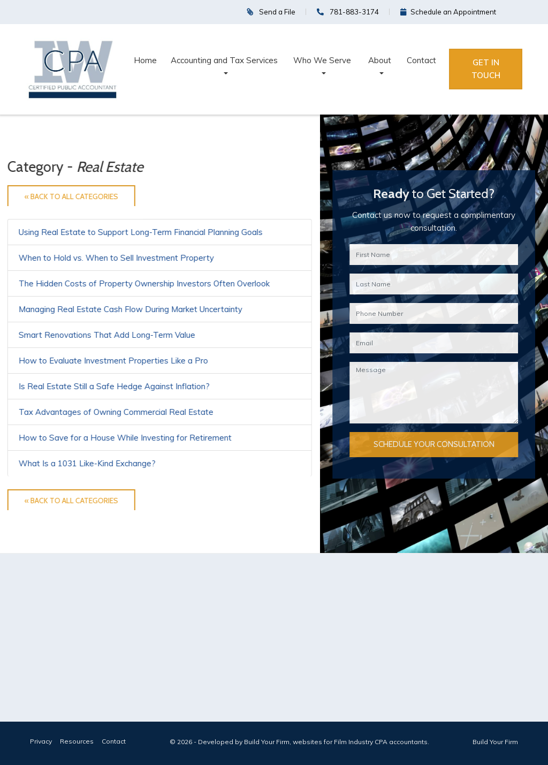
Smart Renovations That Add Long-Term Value (107, 335)
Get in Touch (485, 68)
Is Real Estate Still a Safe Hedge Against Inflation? (114, 386)
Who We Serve (322, 60)
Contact (421, 60)
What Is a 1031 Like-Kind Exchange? (87, 463)
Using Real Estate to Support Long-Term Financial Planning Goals (141, 232)
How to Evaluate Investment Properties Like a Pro (113, 360)
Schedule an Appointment (448, 11)
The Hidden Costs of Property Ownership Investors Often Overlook (144, 283)
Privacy (41, 741)
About (379, 60)
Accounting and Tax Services (224, 60)
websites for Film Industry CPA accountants (360, 742)
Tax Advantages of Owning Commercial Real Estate (116, 412)
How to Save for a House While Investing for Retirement (125, 438)
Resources (77, 741)
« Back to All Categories (71, 196)
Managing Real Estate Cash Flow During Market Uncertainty (130, 309)
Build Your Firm (495, 742)
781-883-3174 (348, 11)
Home (145, 60)
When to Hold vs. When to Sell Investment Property (116, 258)
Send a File (271, 11)
